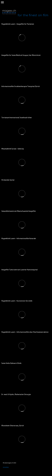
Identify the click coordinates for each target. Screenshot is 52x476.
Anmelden (6, 467)
